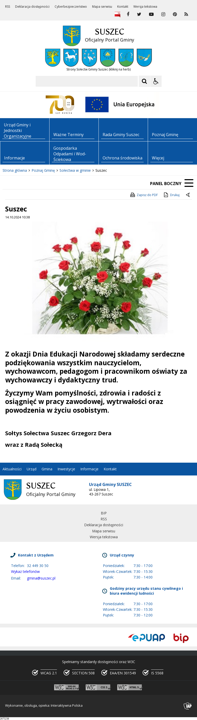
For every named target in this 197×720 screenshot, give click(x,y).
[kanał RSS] (186, 14)
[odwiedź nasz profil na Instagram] (163, 14)
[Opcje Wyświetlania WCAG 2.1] (156, 81)
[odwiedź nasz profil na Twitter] (139, 14)
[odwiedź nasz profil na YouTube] (151, 14)
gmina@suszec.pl (41, 578)
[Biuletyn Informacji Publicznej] (117, 14)
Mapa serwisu (102, 6)
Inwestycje (66, 469)
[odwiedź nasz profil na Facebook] (128, 14)
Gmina (47, 469)
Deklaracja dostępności (32, 6)
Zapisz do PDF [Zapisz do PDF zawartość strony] (144, 194)
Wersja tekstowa (145, 6)
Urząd (31, 469)
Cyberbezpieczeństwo (71, 6)
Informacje (89, 469)
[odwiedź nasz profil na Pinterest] (175, 14)
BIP (104, 513)
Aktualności (12, 469)
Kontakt (122, 6)
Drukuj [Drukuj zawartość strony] (171, 194)
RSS (7, 6)
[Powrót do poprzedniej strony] (188, 195)
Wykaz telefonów (25, 571)
